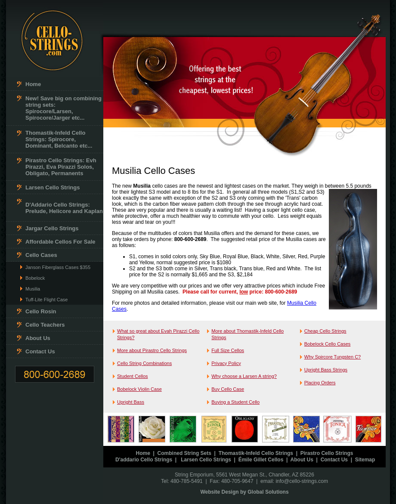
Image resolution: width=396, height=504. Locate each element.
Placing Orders (320, 382)
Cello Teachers (45, 325)
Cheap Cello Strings (325, 331)
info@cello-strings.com (301, 481)
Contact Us (40, 351)
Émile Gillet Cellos (261, 460)
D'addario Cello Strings (143, 460)
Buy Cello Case (227, 389)
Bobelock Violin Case (139, 389)
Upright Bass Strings (325, 369)
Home (33, 84)
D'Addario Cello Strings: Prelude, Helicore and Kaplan (64, 207)
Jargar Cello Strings (52, 228)
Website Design (219, 492)
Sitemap (365, 460)
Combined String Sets (184, 453)
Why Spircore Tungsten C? (332, 356)
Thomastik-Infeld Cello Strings (256, 453)
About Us (37, 338)
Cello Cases (41, 255)
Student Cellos (132, 376)
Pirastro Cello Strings (326, 453)
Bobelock (35, 278)
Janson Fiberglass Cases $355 (57, 267)
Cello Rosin (40, 311)
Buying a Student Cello (235, 402)
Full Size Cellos (227, 350)
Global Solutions (268, 492)
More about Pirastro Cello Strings (152, 350)
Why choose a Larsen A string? (244, 376)
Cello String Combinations (144, 363)
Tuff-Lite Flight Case (46, 299)
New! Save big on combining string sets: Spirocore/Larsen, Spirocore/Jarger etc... (63, 108)
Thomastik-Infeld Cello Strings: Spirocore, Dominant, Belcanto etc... (58, 139)
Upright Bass (130, 402)
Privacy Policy (226, 363)
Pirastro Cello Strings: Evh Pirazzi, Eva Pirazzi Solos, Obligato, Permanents (60, 166)
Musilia (32, 288)
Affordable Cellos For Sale (60, 241)
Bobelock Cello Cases (327, 343)
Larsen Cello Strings (52, 187)
